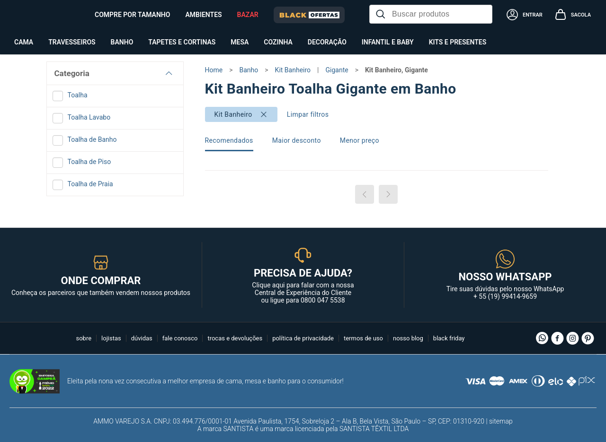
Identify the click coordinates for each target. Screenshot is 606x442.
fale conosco (180, 338)
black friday (449, 338)
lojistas (111, 338)
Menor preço (359, 140)
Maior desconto (296, 140)
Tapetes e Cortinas (181, 42)
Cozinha (278, 42)
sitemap (501, 421)
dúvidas (141, 338)
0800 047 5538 (323, 300)
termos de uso (363, 338)
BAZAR (247, 14)
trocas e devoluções (234, 338)
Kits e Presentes (458, 42)
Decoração (327, 42)
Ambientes (203, 14)
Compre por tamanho (132, 14)
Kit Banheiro (233, 114)
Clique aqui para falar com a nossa (303, 288)
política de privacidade (303, 338)
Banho (122, 42)
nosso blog (408, 338)
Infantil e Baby (388, 42)
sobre (83, 338)
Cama (23, 42)
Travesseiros (71, 42)
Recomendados (229, 140)
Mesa (240, 42)
